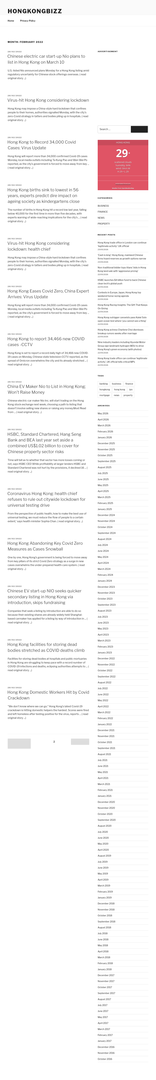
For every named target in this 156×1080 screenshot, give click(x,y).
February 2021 (105, 790)
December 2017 (106, 975)
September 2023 (107, 604)
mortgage (104, 395)
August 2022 (104, 682)
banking (103, 383)
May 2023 (103, 628)
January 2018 (105, 969)
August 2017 (104, 999)
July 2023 (103, 616)
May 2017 (103, 1017)
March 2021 (104, 784)
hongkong (104, 389)
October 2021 (105, 742)
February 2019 (105, 891)
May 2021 (103, 772)
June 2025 (103, 479)
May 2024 (103, 557)
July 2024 (103, 545)
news (116, 395)
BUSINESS (103, 205)
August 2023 (104, 610)
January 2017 (104, 1041)
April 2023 (103, 634)
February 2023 (105, 646)
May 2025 (103, 485)
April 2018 (103, 951)
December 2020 (106, 802)
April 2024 (103, 562)
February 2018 (105, 963)
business (116, 383)
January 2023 (105, 652)
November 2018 (106, 909)
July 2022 (103, 688)
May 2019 (103, 873)
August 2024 (104, 539)
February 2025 (105, 503)
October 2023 (105, 598)
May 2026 (103, 413)
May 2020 (103, 843)
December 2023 (106, 586)
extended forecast (123, 183)
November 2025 (106, 449)
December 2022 (106, 658)
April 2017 (103, 1023)
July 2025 (103, 473)
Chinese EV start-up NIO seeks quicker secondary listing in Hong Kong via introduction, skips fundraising (44, 596)
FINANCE (103, 211)
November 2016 (106, 1053)
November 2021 (106, 736)
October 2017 (105, 987)
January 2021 (104, 796)
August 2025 (104, 467)
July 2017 (102, 1005)
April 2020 (103, 849)
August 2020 (104, 825)
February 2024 (105, 574)
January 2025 (105, 509)
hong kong (119, 389)
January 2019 (105, 897)
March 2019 (104, 885)
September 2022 (106, 676)
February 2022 (105, 718)
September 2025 (107, 461)
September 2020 (107, 820)
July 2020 (103, 831)
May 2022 (103, 700)
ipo (130, 389)
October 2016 (105, 1059)
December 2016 (106, 1047)
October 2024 (105, 527)
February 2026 (105, 431)
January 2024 (105, 580)
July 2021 (102, 760)
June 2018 (103, 939)
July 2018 (103, 933)
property (128, 395)
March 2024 (104, 569)
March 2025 (104, 497)
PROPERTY (104, 223)
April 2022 (103, 706)
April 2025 (103, 491)
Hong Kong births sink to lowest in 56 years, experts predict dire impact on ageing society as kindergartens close (43, 195)
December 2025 (106, 443)
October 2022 (105, 670)
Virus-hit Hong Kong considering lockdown (48, 100)
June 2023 (103, 622)
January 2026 (105, 437)
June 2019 (103, 867)
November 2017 (106, 981)
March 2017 (104, 1029)
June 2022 (103, 694)
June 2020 (103, 837)
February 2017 (105, 1035)
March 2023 (104, 640)
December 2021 (106, 730)
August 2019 (104, 855)
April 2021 (103, 778)
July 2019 (102, 861)
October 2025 (105, 455)
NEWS (101, 217)
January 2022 (105, 724)
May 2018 (103, 945)
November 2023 (106, 592)
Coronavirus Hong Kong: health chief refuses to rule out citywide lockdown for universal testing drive (46, 499)
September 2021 (106, 748)
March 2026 (104, 425)
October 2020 (105, 814)
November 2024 (106, 521)
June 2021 (103, 766)
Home (11, 20)
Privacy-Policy (27, 20)
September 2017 (106, 993)
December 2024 (106, 515)
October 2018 (105, 915)
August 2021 (104, 754)
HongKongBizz (35, 11)
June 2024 (103, 551)
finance (129, 383)
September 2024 (107, 533)
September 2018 (106, 921)
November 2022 (106, 664)
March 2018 (104, 957)
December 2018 (106, 903)
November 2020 (106, 808)
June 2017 (103, 1011)
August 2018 (104, 927)
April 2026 (103, 419)
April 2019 (103, 879)
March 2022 (104, 712)
